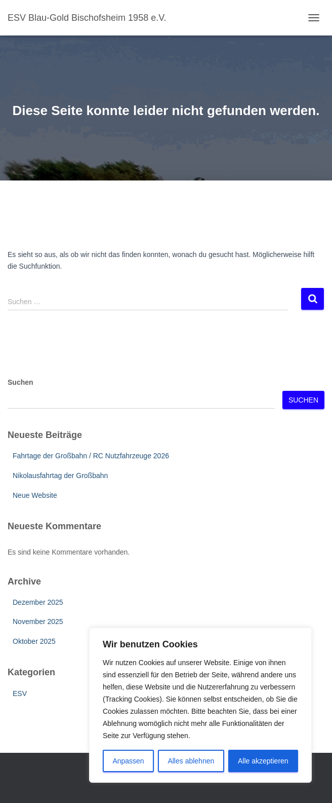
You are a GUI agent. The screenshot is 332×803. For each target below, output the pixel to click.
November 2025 (38, 621)
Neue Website (35, 495)
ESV (20, 693)
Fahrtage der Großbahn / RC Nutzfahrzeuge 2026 (91, 456)
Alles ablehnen (191, 761)
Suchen (20, 382)
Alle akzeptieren (263, 761)
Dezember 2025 (38, 602)
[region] (200, 705)
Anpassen (128, 761)
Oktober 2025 (34, 641)
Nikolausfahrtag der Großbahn (60, 475)
